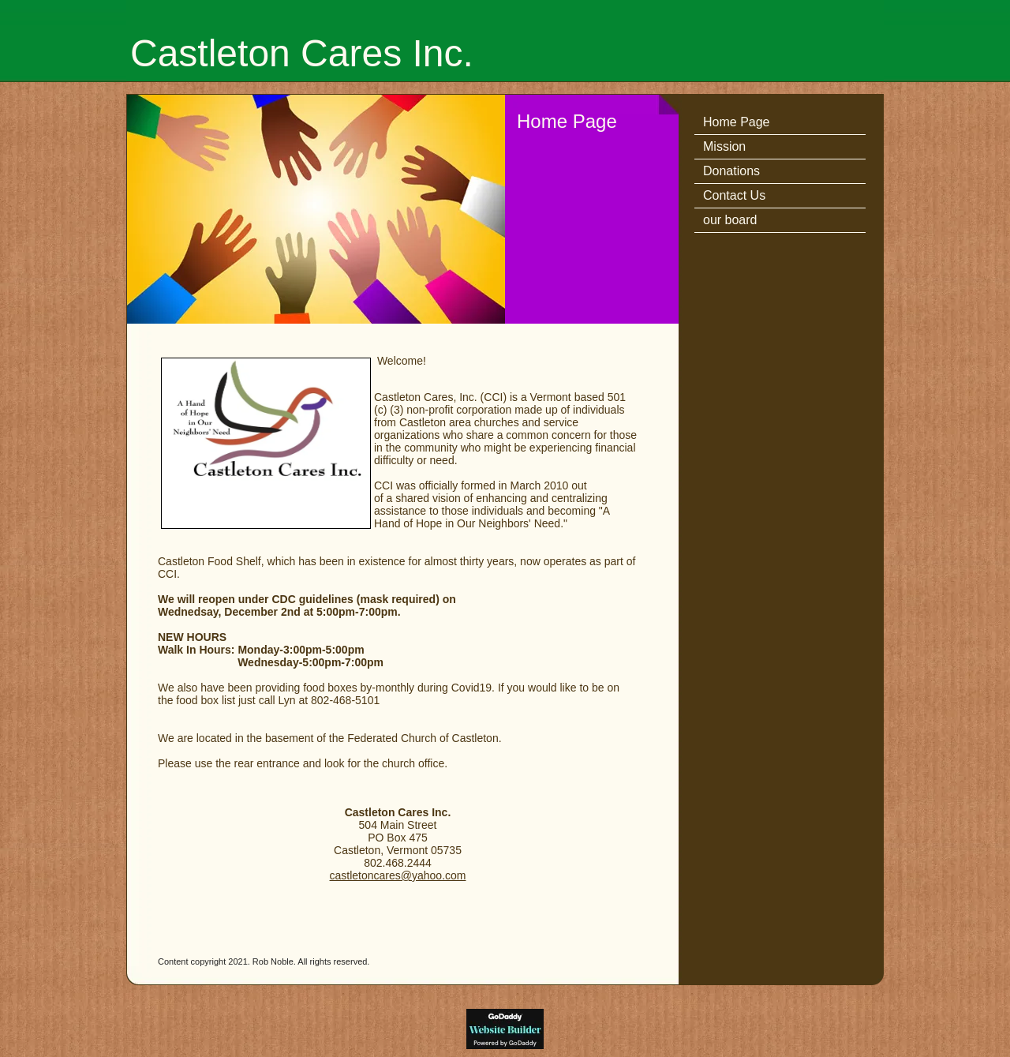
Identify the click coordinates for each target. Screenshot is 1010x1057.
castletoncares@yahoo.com (398, 875)
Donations (731, 171)
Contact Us (734, 195)
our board (730, 220)
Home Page (736, 122)
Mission (724, 146)
